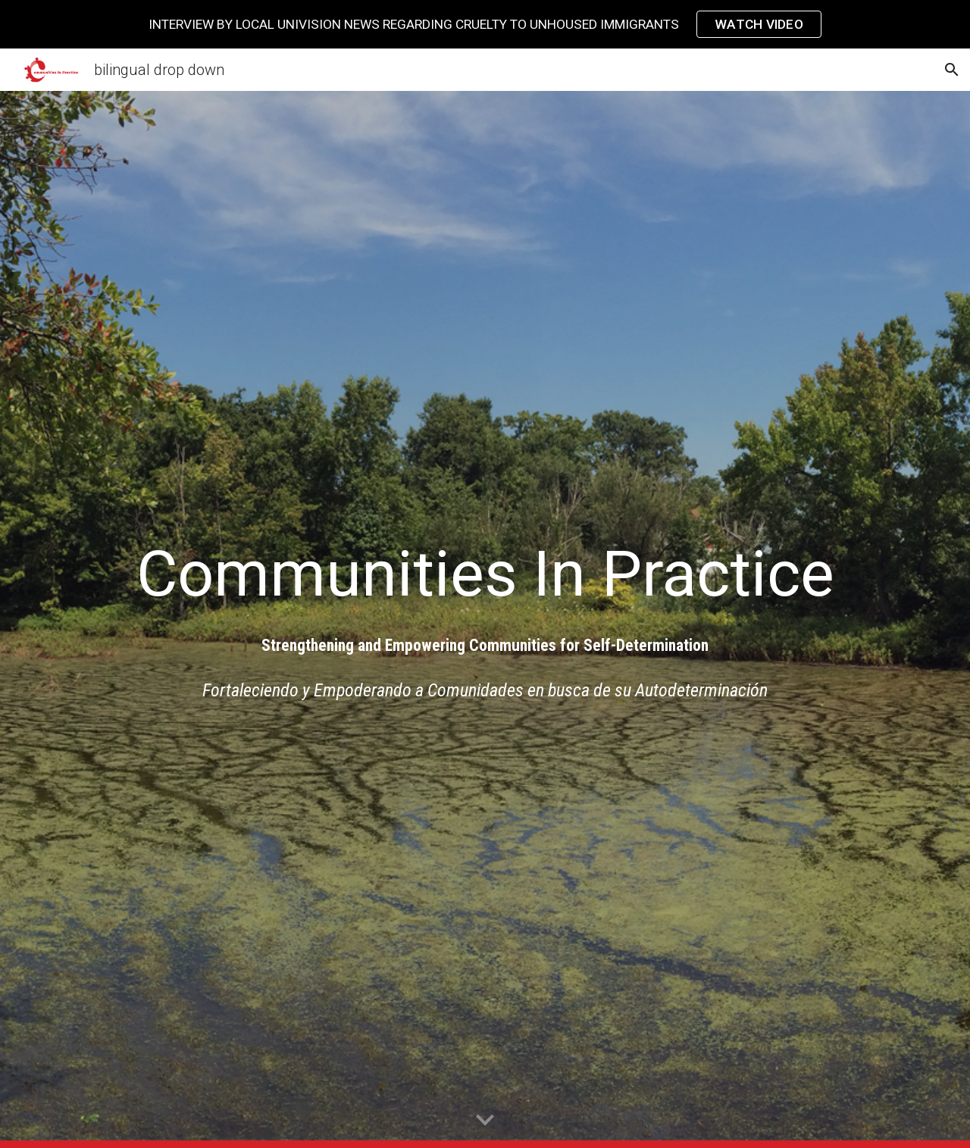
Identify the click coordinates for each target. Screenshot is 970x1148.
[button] (952, 70)
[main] (485, 574)
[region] (485, 24)
